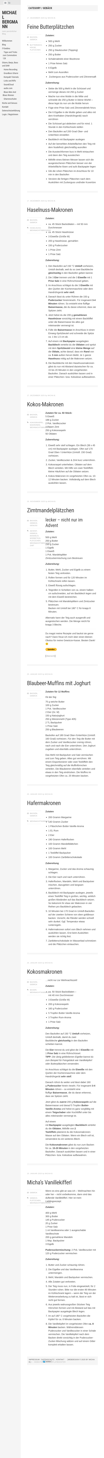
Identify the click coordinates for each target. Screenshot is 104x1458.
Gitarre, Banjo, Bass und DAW (10, 64)
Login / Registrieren (10, 114)
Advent (33, 551)
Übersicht (51, 676)
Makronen (35, 445)
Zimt (32, 566)
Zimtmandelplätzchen (65, 529)
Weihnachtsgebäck (39, 852)
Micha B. (52, 18)
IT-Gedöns (6, 48)
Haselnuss (35, 248)
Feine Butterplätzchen (55, 30)
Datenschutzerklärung (10, 110)
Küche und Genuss (9, 103)
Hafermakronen (54, 832)
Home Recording (10, 69)
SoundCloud (9, 84)
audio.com (8, 88)
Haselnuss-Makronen (46, 224)
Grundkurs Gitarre (11, 73)
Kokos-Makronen (56, 423)
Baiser (33, 1020)
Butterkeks (36, 55)
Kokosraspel (36, 443)
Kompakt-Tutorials (11, 77)
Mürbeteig (35, 559)
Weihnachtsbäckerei (40, 251)
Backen (33, 47)
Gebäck (33, 50)
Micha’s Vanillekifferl (49, 1216)
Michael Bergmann (10, 19)
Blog (4, 44)
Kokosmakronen (55, 1001)
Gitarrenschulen (10, 99)
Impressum (34, 1400)
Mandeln (34, 556)
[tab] (5, 3)
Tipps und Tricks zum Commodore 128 (10, 55)
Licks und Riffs (10, 80)
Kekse (33, 58)
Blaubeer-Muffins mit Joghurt (57, 707)
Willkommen (7, 41)
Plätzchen (35, 60)
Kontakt (5, 107)
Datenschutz (47, 1400)
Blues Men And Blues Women (9, 93)
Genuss (33, 546)
